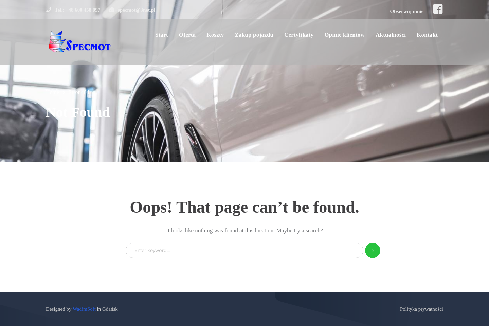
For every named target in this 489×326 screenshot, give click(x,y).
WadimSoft (84, 309)
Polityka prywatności (421, 309)
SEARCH (372, 250)
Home (52, 92)
